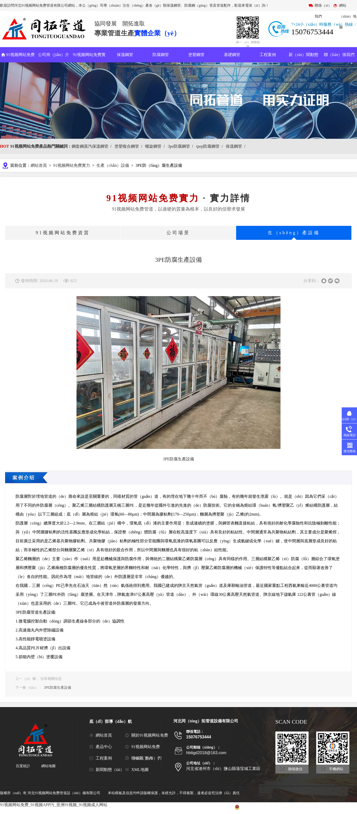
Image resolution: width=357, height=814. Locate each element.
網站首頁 (39, 165)
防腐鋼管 (160, 54)
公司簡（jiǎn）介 (53, 54)
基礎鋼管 (232, 54)
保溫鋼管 (125, 54)
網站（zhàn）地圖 (347, 16)
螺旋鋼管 (153, 146)
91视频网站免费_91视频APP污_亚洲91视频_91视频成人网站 (53, 805)
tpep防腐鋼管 (208, 146)
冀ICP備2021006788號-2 (208, 807)
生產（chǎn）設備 (112, 165)
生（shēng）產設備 (294, 232)
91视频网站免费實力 (89, 62)
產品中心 (104, 746)
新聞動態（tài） (110, 769)
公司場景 (178, 232)
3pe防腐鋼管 (179, 146)
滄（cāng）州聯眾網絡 (339, 807)
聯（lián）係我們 (339, 54)
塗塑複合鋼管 (126, 146)
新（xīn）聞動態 (303, 54)
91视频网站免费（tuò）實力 (145, 748)
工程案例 (268, 54)
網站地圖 (48, 766)
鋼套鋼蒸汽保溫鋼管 (90, 146)
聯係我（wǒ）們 (146, 758)
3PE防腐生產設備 (57, 687)
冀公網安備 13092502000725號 (261, 807)
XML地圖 (140, 769)
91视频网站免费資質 (63, 232)
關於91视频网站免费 (149, 735)
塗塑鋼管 (196, 54)
